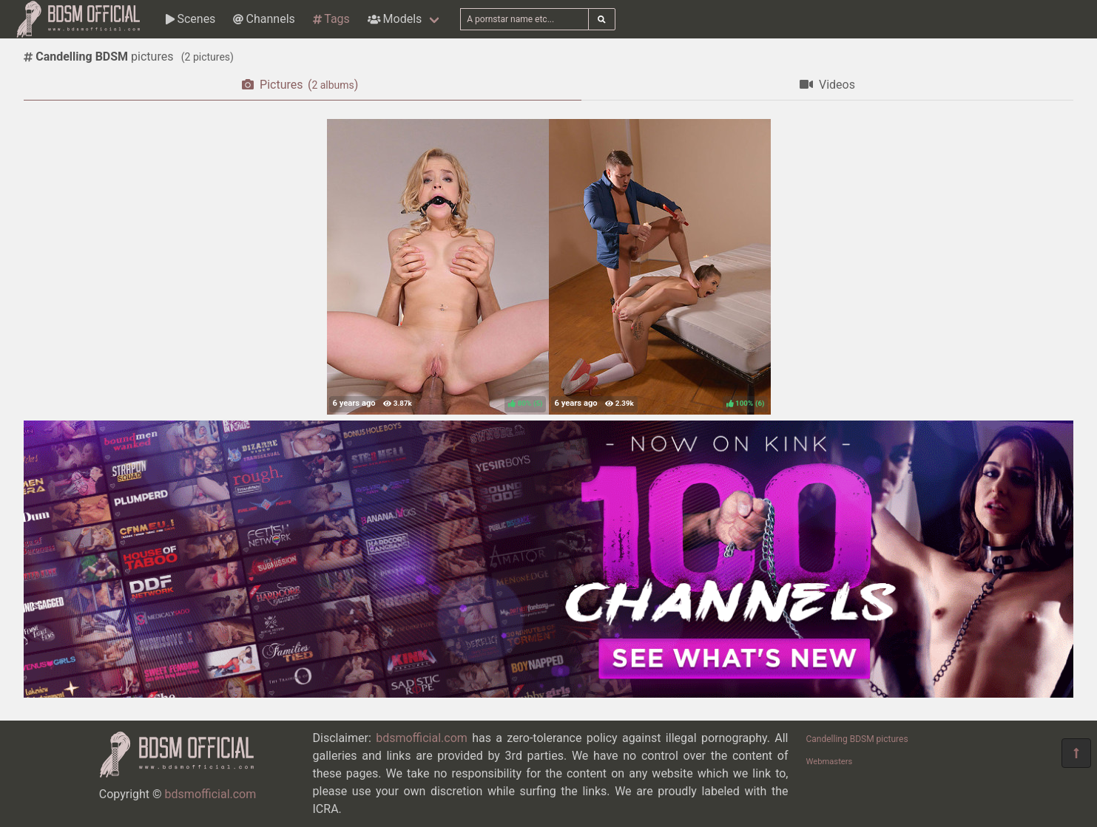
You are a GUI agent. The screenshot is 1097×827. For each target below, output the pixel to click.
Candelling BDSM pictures (857, 739)
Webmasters (829, 761)
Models (395, 19)
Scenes (190, 19)
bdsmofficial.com (211, 794)
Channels (263, 19)
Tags (331, 19)
